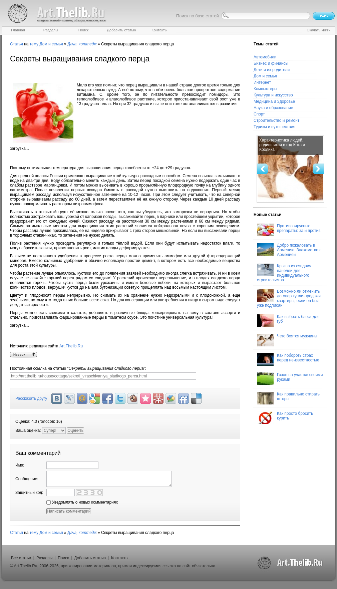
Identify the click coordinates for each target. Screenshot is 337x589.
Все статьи (21, 558)
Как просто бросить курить (285, 417)
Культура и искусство (273, 95)
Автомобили (265, 57)
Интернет (262, 82)
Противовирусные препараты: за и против (289, 230)
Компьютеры (265, 88)
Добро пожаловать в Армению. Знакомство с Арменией (289, 250)
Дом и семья (51, 44)
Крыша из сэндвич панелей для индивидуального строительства (284, 273)
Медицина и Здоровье (274, 101)
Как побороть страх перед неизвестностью (288, 359)
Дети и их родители (272, 69)
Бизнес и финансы (271, 63)
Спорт (259, 114)
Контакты (119, 558)
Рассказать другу (31, 398)
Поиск (63, 558)
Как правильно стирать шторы (288, 398)
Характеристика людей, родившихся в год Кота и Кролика (282, 145)
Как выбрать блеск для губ (288, 320)
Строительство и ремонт (276, 120)
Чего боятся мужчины (287, 340)
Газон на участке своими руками (290, 378)
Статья (16, 44)
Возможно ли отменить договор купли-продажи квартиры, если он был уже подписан (289, 298)
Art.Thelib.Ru (71, 346)
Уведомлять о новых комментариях (82, 502)
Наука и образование (273, 107)
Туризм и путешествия (274, 126)
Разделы (44, 558)
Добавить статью (90, 558)
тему (34, 44)
